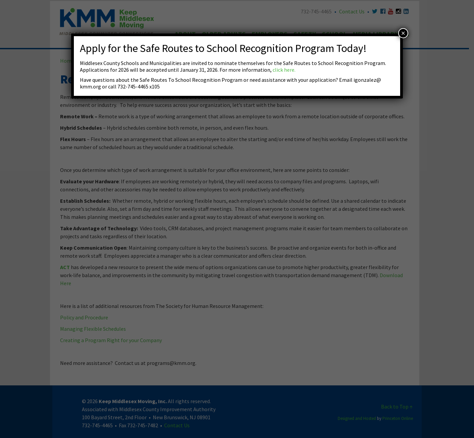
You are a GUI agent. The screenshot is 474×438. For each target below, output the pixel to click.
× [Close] (403, 33)
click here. (284, 69)
